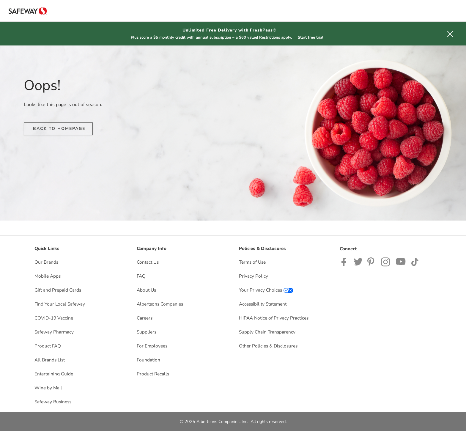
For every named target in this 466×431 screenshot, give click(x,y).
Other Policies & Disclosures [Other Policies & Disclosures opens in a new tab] (268, 346)
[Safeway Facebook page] (345, 261)
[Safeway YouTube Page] (401, 261)
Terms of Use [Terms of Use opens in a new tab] (252, 262)
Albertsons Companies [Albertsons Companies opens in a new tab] (160, 304)
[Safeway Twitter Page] (358, 261)
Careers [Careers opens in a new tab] (144, 318)
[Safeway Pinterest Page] (372, 261)
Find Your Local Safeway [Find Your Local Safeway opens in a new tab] (59, 304)
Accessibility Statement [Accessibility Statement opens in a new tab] (262, 304)
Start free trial (310, 37)
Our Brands (46, 262)
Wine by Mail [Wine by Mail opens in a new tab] (48, 388)
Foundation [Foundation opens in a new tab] (148, 360)
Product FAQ (47, 346)
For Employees (152, 346)
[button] (450, 33)
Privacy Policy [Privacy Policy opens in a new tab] (253, 276)
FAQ (141, 276)
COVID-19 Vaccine (53, 318)
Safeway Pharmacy (54, 332)
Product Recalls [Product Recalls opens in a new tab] (153, 374)
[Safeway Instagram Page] (386, 261)
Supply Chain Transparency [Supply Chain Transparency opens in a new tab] (267, 332)
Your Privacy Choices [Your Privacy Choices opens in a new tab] (266, 290)
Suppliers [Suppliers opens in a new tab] (146, 332)
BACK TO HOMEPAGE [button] (59, 128)
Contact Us (148, 262)
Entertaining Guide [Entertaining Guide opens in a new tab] (53, 374)
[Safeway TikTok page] (415, 261)
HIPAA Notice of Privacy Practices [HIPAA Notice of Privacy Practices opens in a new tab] (273, 318)
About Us (146, 290)
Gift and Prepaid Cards (57, 290)
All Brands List (49, 360)
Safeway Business (52, 402)
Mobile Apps (47, 276)
